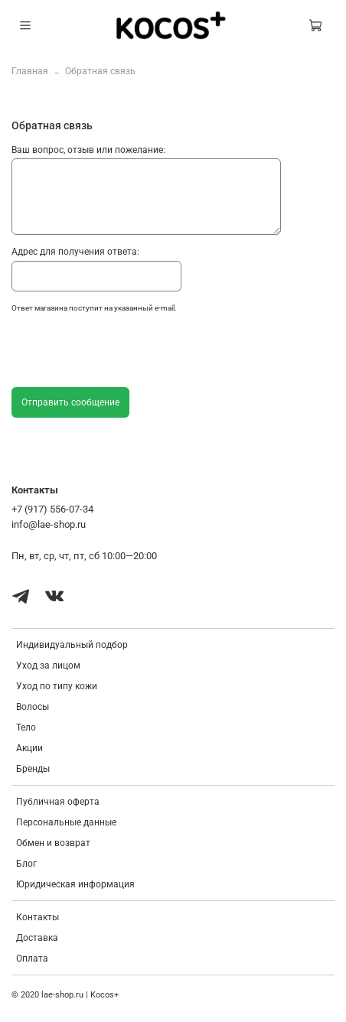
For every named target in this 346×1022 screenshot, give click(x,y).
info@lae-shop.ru (48, 524)
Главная (29, 71)
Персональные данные (66, 822)
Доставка (37, 937)
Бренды (33, 768)
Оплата (32, 958)
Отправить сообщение (70, 402)
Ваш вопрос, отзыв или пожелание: (88, 150)
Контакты (37, 917)
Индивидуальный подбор (72, 645)
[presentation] (127, 353)
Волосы (32, 706)
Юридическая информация (75, 884)
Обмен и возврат (53, 843)
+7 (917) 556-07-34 (52, 509)
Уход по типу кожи (56, 686)
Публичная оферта (58, 801)
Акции (29, 748)
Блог (26, 863)
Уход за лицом (48, 665)
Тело (26, 727)
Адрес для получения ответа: (75, 251)
